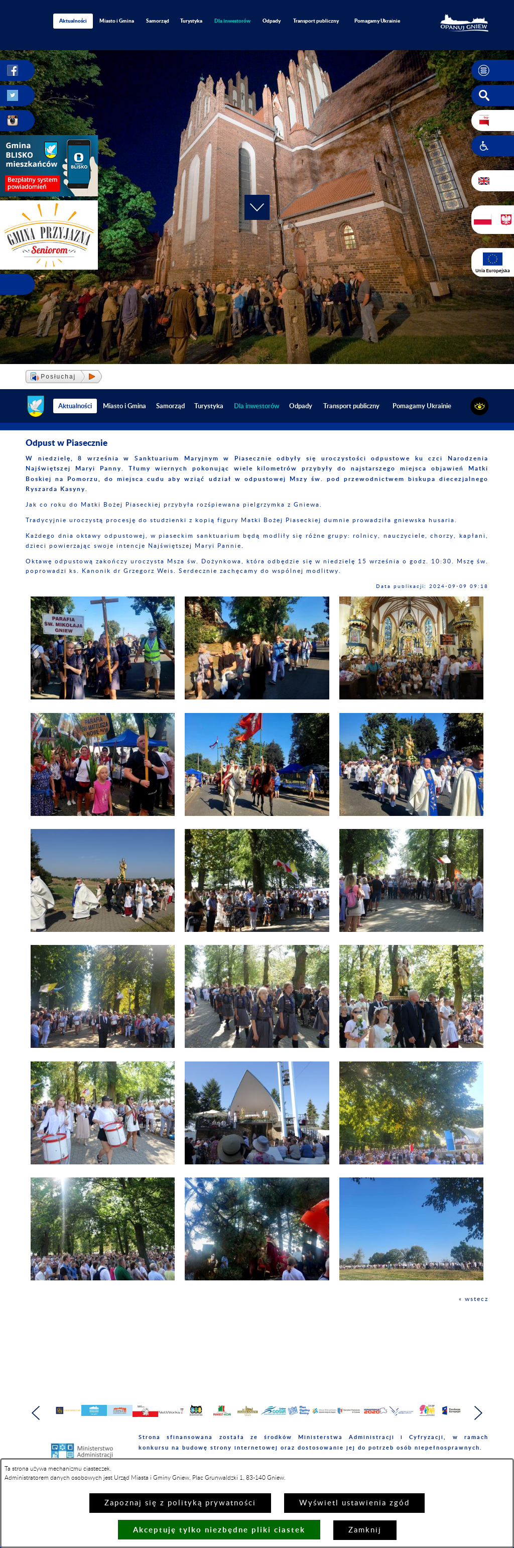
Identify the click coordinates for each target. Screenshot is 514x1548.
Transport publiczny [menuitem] (316, 20)
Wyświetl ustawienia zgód (354, 1503)
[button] (492, 70)
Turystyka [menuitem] (191, 20)
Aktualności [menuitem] (73, 20)
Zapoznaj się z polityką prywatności (180, 1503)
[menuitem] (233, 21)
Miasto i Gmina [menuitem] (116, 20)
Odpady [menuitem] (272, 20)
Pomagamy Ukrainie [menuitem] (377, 20)
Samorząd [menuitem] (157, 20)
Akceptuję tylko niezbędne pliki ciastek (219, 1529)
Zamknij (364, 1530)
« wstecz (473, 1299)
